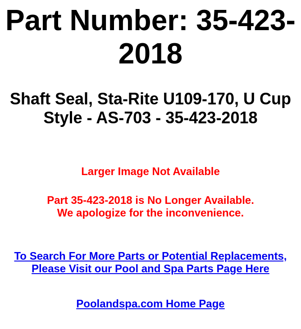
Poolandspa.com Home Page (150, 303)
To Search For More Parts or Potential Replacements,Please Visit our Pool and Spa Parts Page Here (150, 262)
